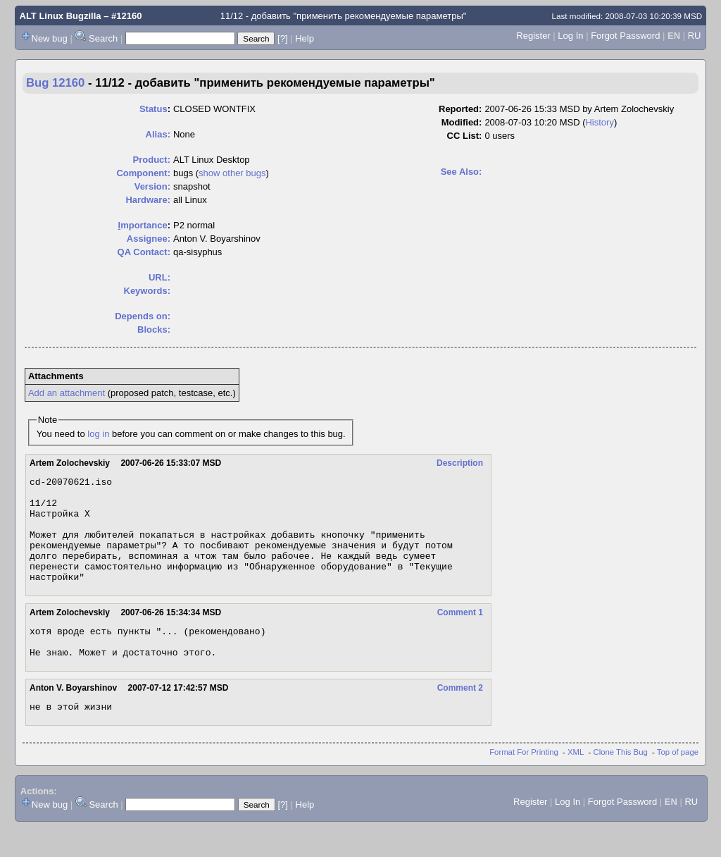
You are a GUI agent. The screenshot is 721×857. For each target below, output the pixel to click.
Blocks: (153, 329)
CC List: (464, 135)
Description (460, 463)
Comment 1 (460, 634)
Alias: (158, 134)
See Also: (461, 171)
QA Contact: (144, 252)
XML (576, 781)
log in (98, 433)
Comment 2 (460, 715)
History (599, 122)
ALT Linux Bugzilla (60, 16)
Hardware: (147, 200)
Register (533, 35)
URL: (159, 277)
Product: (151, 159)
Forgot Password (625, 35)
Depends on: (142, 316)
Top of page (677, 781)
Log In (570, 35)
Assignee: (148, 238)
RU (694, 35)
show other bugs (232, 173)
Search (103, 38)
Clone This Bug (621, 781)
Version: (152, 186)
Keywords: (147, 290)
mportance (143, 225)
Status (153, 109)
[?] (282, 38)
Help (304, 38)
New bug (50, 38)
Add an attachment (66, 393)
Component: (143, 173)
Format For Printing (523, 781)
